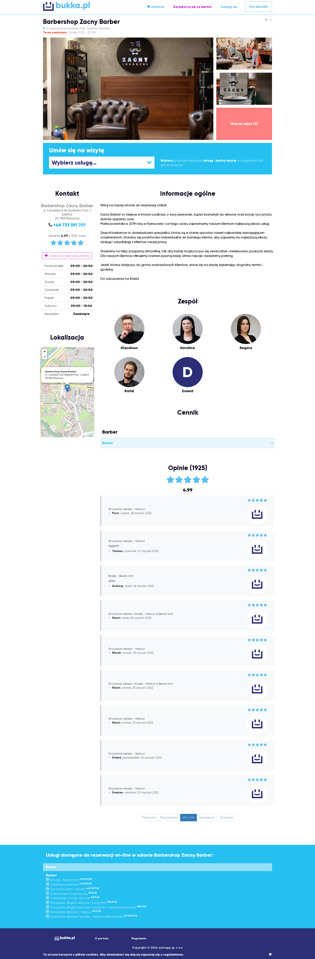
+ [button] (45, 351)
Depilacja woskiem (69, 884)
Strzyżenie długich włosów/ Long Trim (81, 903)
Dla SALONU (258, 7)
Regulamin (138, 938)
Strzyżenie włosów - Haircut (73, 912)
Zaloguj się (229, 7)
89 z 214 (188, 817)
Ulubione (155, 7)
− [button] (45, 356)
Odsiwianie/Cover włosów (72, 898)
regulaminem (173, 954)
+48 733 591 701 (69, 225)
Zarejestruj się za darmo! (192, 7)
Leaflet (90, 436)
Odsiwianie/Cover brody (71, 894)
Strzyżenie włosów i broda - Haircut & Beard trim (91, 916)
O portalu (102, 938)
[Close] (270, 954)
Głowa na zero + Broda (72, 889)
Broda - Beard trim (69, 880)
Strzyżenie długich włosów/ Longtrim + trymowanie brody (96, 907)
